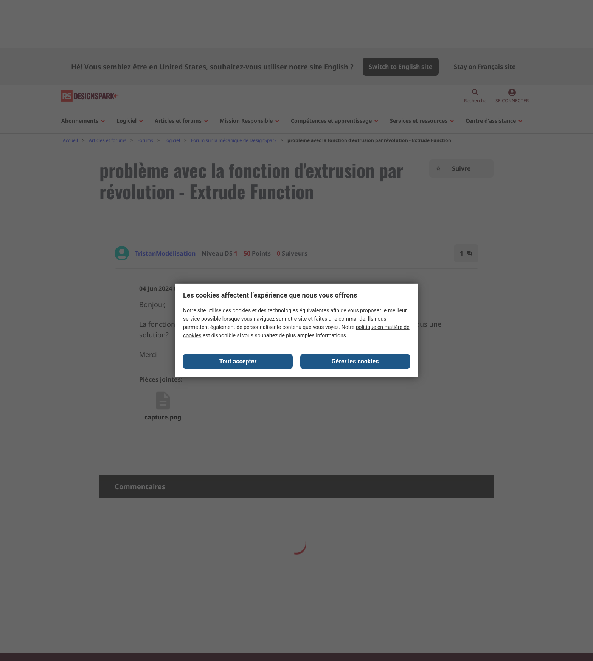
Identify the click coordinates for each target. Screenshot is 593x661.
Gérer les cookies (355, 361)
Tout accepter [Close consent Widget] (238, 361)
